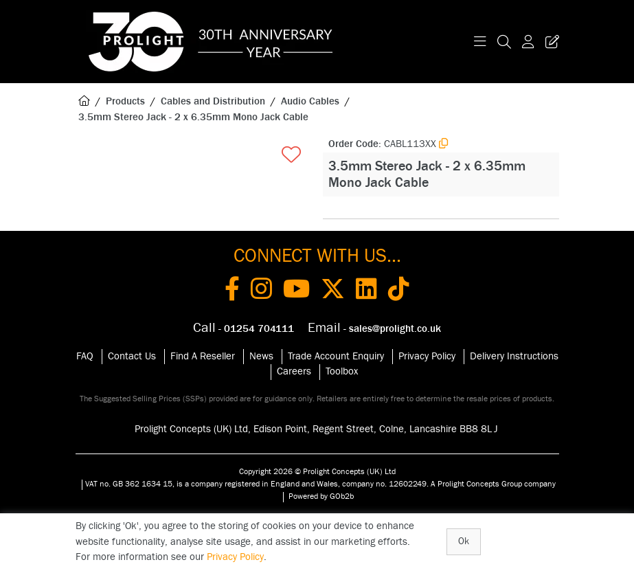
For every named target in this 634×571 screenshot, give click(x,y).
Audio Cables (310, 101)
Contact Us (132, 356)
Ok (463, 541)
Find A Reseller (202, 356)
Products (125, 101)
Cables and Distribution (213, 101)
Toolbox (342, 371)
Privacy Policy (426, 356)
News (261, 356)
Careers (294, 371)
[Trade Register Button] (549, 41)
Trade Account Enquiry (336, 356)
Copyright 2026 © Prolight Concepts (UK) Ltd (317, 471)
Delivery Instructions (514, 356)
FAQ (84, 356)
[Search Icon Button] (504, 41)
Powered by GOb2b (321, 496)
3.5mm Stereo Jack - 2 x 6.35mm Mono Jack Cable (193, 117)
